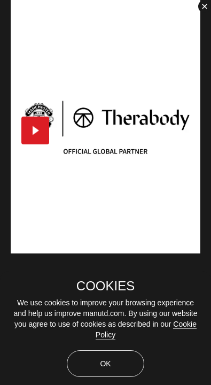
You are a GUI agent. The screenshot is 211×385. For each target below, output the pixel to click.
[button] (35, 130)
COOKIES (105, 286)
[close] (204, 6)
